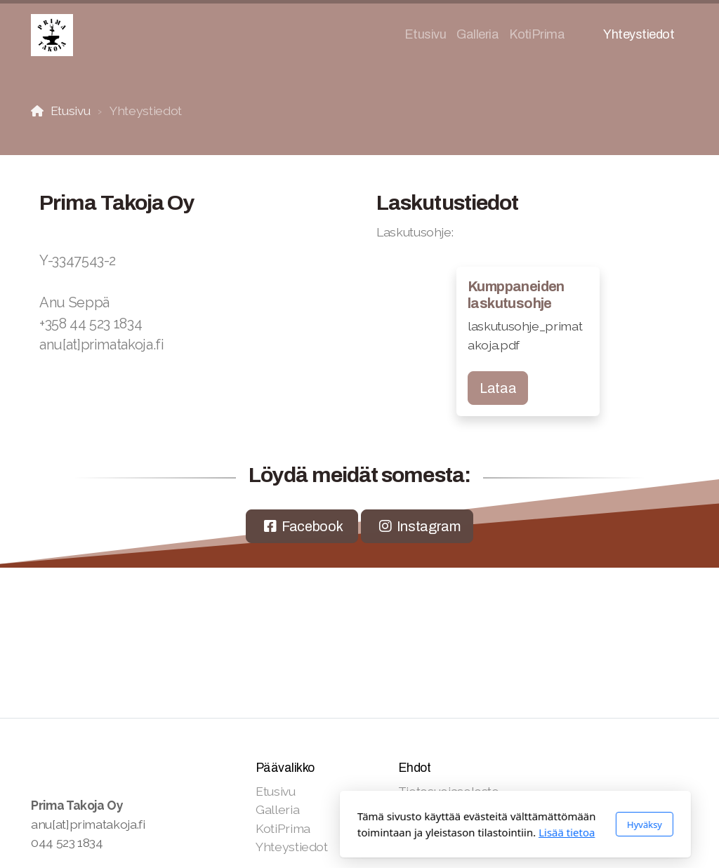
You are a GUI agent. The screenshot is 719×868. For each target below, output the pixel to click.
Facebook (312, 526)
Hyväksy (488, 824)
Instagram (429, 526)
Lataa (498, 388)
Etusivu (71, 110)
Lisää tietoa (411, 832)
